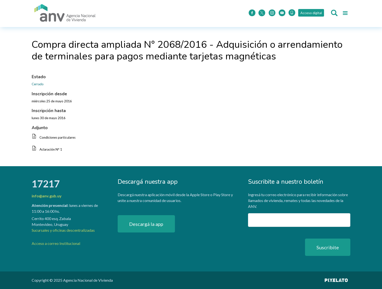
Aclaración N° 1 (50, 149)
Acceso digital (311, 13)
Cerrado (38, 84)
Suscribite (327, 247)
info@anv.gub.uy (47, 195)
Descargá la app (146, 224)
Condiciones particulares (57, 137)
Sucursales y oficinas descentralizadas (63, 230)
